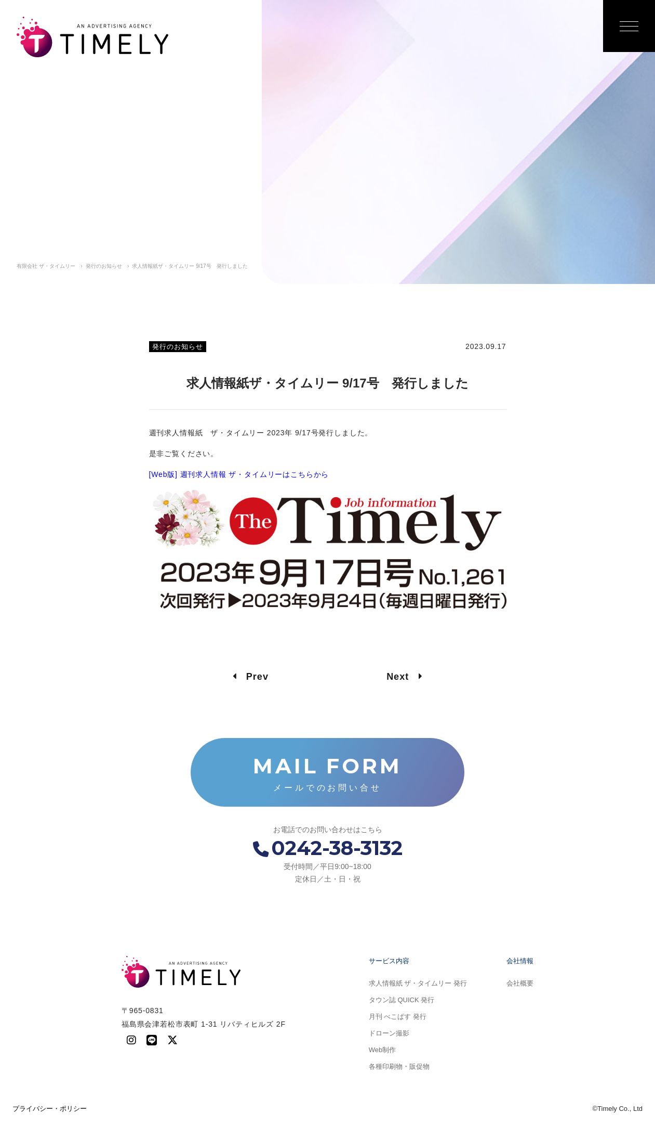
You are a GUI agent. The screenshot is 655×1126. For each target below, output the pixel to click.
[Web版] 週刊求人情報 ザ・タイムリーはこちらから (239, 474)
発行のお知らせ (177, 347)
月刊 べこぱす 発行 (397, 1016)
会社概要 (519, 983)
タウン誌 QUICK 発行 (401, 1000)
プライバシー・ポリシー (49, 1108)
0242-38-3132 (328, 848)
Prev (251, 676)
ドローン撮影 (389, 1033)
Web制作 (382, 1050)
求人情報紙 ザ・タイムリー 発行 (418, 983)
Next (404, 676)
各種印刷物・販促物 (399, 1066)
